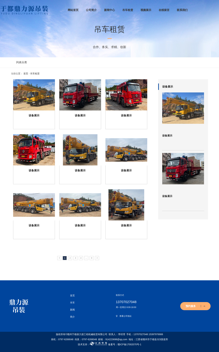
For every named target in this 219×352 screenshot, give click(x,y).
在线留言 (164, 10)
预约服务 (195, 306)
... (86, 258)
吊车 (72, 302)
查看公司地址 (125, 316)
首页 (25, 73)
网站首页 (73, 10)
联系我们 (182, 10)
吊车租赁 (127, 10)
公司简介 (91, 10)
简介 (72, 316)
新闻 (72, 309)
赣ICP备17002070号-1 (129, 344)
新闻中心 (109, 10)
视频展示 (145, 10)
